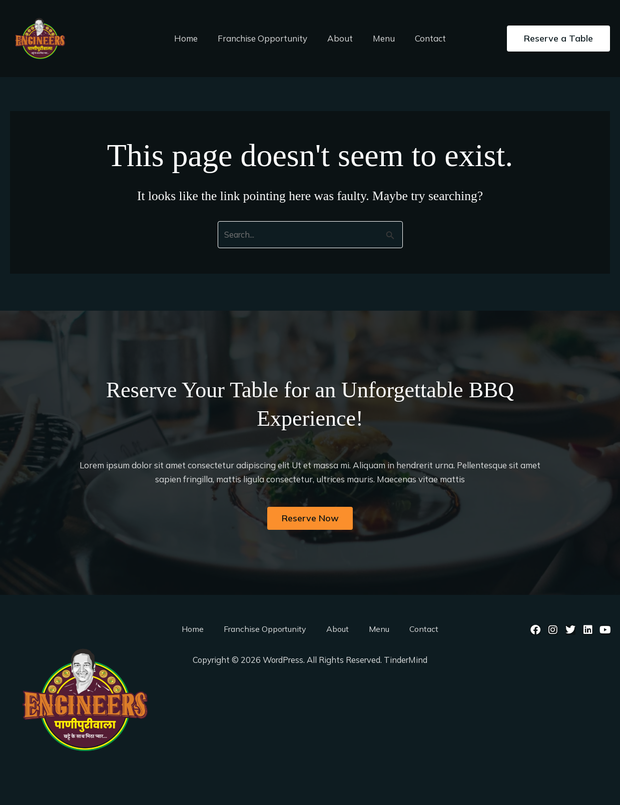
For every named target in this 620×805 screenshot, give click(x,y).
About (340, 38)
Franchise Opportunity (265, 38)
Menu (381, 38)
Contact (424, 38)
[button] (558, 39)
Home (192, 38)
